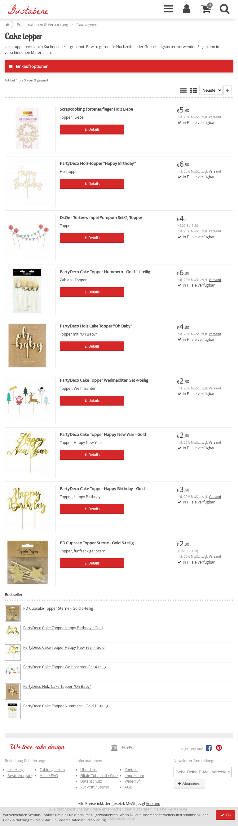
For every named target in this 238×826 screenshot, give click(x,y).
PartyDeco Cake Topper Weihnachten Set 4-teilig (104, 380)
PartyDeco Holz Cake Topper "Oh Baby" (96, 326)
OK (225, 815)
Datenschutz (91, 781)
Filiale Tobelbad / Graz (99, 775)
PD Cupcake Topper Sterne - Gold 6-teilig (97, 543)
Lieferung (15, 769)
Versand (215, 117)
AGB (128, 786)
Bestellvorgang (20, 775)
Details (92, 129)
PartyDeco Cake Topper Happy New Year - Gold (103, 434)
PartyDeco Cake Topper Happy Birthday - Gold (102, 488)
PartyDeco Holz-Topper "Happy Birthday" (98, 163)
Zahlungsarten (52, 769)
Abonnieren (189, 783)
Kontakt (131, 769)
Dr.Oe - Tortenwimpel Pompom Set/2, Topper (101, 217)
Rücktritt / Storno (94, 786)
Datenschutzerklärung (88, 820)
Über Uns (88, 769)
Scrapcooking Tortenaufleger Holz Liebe (96, 109)
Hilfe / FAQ (49, 775)
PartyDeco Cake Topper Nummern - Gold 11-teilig (105, 272)
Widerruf (132, 781)
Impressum (134, 775)
